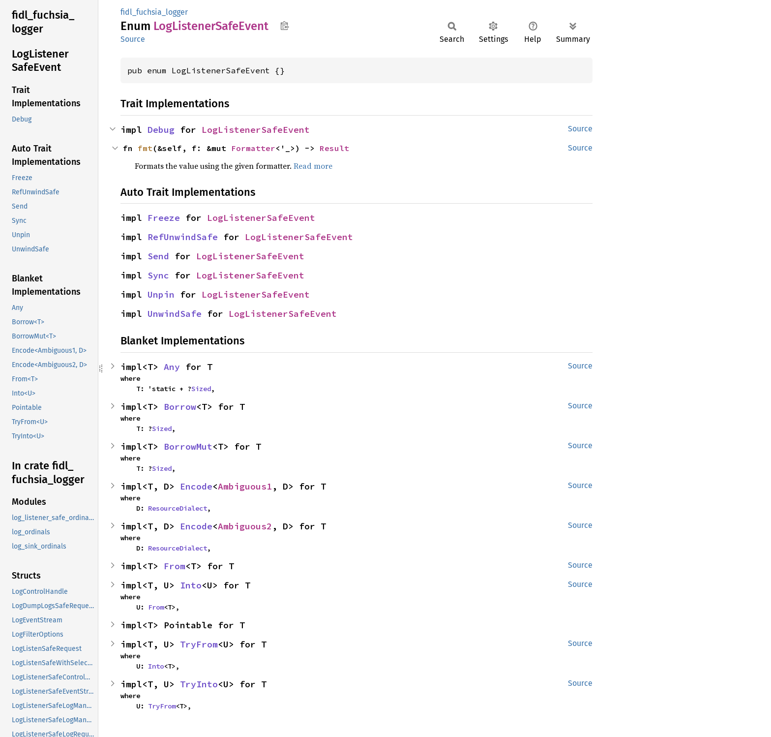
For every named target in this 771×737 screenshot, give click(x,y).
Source (132, 39)
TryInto (199, 684)
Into (191, 585)
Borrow (180, 406)
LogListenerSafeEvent (256, 129)
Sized (201, 388)
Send (158, 256)
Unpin (161, 294)
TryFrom (199, 644)
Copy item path (284, 25)
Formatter (253, 148)
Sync (158, 275)
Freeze (164, 217)
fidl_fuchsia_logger (154, 12)
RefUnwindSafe (183, 237)
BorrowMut (188, 446)
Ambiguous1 (245, 486)
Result (334, 148)
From (174, 566)
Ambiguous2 (245, 526)
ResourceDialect (177, 508)
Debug (161, 129)
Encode (196, 486)
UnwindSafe (175, 313)
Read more (313, 165)
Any (172, 366)
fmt (145, 148)
